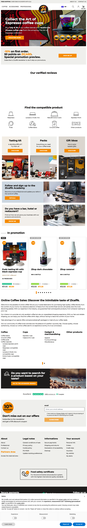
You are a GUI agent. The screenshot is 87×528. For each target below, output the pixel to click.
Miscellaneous (49, 342)
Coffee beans (5, 336)
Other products (74, 332)
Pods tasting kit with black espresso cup (13, 270)
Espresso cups (27, 336)
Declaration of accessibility (53, 448)
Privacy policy (27, 445)
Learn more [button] (8, 524)
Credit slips (70, 448)
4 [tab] (46, 43)
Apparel (47, 338)
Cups (25, 332)
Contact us (82, 1)
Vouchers (69, 451)
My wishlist (70, 453)
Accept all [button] (79, 524)
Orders (68, 445)
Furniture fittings (50, 340)
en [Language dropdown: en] (64, 6)
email (46, 405)
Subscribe (54, 420)
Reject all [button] (66, 524)
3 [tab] (44, 43)
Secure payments (50, 443)
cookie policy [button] (20, 503)
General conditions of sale (31, 443)
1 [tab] (41, 43)
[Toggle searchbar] (73, 6)
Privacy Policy (61, 413)
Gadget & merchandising (52, 333)
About (3, 443)
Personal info (70, 443)
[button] (36, 292)
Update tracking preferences (32, 453)
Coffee (4, 332)
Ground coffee (6, 338)
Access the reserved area (10, 456)
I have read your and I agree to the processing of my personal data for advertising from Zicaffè (65, 414)
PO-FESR (26, 451)
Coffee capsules (6, 342)
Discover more (15, 37)
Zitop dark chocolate (41, 269)
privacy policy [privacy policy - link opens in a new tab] (63, 499)
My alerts (69, 456)
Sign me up (67, 55)
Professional (5, 445)
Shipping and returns (51, 445)
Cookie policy (27, 448)
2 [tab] (43, 43)
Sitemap (47, 451)
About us (73, 1)
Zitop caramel (67, 269)
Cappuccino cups (28, 338)
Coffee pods (5, 340)
